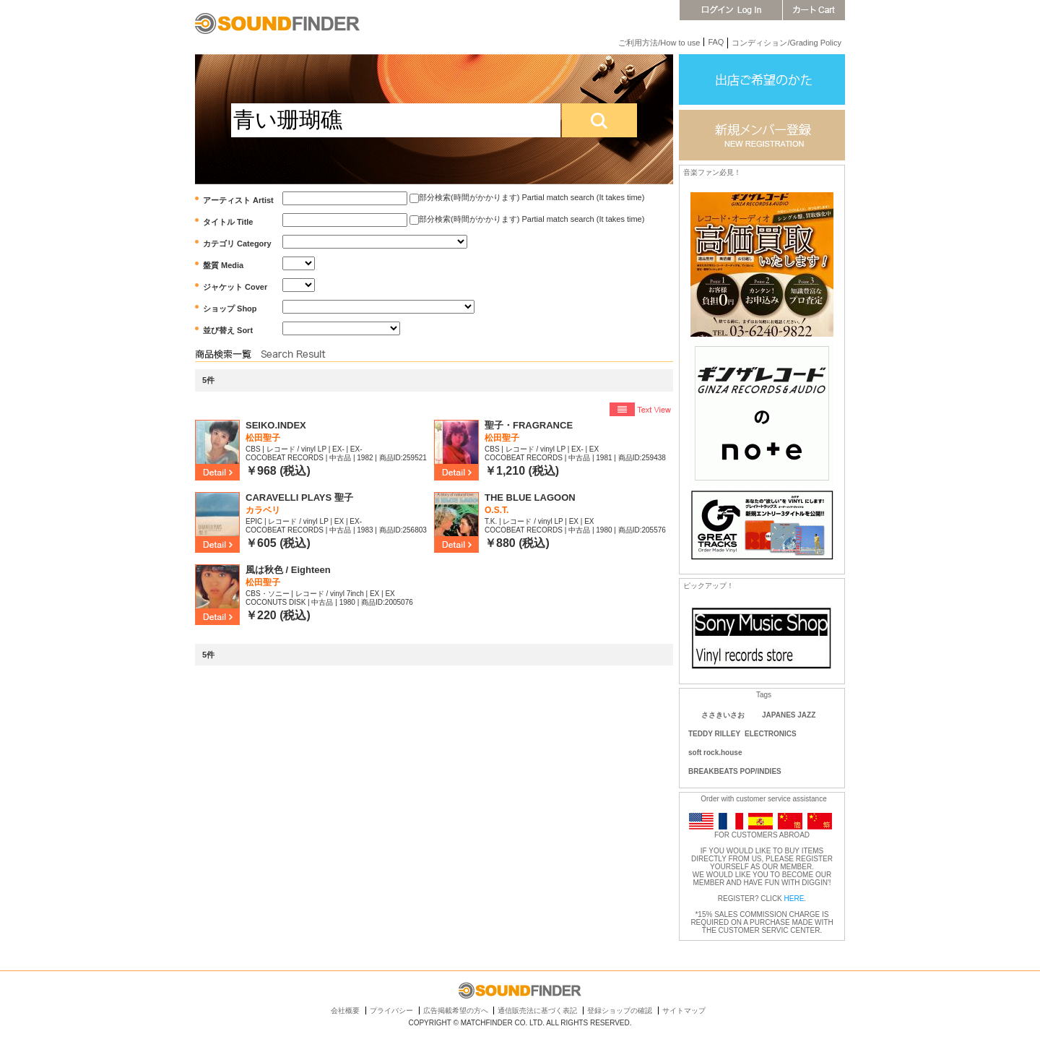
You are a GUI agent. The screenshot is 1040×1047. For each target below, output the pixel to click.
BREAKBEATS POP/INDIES (734, 771)
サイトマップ (684, 1010)
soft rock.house (715, 753)
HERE (794, 898)
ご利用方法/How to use (659, 42)
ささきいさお (723, 715)
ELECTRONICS (771, 734)
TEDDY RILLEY (714, 734)
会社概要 (345, 1010)
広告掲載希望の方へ (455, 1010)
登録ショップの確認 (619, 1010)
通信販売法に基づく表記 (537, 1010)
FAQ (716, 42)
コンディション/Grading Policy (786, 42)
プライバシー (391, 1010)
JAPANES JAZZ (788, 715)
